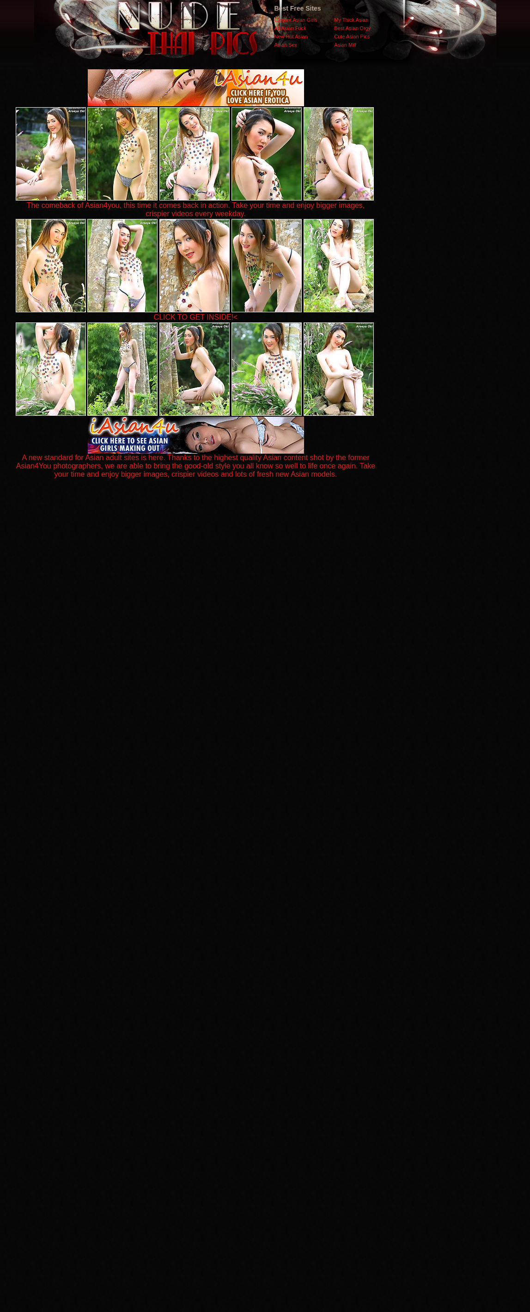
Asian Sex (286, 45)
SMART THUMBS (281, 1127)
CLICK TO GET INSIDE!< (196, 317)
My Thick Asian (351, 20)
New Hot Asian (291, 36)
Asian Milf (345, 45)
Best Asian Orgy (352, 28)
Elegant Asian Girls (295, 20)
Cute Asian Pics (352, 36)
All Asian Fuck (290, 28)
